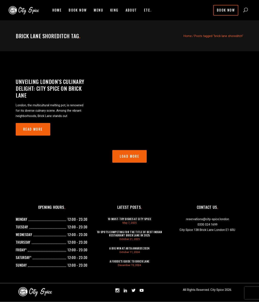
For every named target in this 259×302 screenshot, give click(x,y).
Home (187, 36)
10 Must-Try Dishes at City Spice (129, 219)
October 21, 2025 (129, 239)
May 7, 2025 (129, 222)
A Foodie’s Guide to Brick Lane (129, 261)
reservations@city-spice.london (207, 219)
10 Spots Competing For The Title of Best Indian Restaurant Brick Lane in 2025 (129, 233)
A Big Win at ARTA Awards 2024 (129, 248)
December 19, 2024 (129, 265)
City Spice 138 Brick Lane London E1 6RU (207, 230)
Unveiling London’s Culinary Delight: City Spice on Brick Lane (50, 88)
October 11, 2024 (129, 252)
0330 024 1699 (207, 224)
